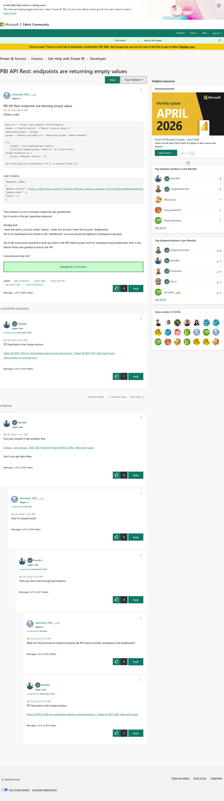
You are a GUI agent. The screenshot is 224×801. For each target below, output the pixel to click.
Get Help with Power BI (66, 58)
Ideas (86, 24)
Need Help (40, 281)
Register (181, 32)
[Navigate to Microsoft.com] (9, 24)
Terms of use (199, 778)
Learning (129, 24)
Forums (56, 24)
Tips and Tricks (12, 284)
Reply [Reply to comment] (136, 376)
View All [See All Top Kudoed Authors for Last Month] (160, 299)
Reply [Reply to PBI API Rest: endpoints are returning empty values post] (136, 288)
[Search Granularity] (127, 40)
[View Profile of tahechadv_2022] (21, 94)
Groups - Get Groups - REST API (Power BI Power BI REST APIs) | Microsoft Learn (49, 447)
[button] (112, 79)
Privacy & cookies (180, 778)
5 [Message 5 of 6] (37, 653)
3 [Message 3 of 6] (21, 529)
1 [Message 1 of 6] (13, 292)
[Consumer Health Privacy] (44, 790)
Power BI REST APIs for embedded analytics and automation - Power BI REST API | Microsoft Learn (59, 353)
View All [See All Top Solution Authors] (160, 228)
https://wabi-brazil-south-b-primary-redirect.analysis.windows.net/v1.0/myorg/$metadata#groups (86, 189)
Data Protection (21, 281)
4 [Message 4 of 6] (29, 591)
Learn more (9, 13)
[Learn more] (166, 153)
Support (144, 24)
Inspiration (72, 24)
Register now (187, 46)
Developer (98, 58)
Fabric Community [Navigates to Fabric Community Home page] (36, 24)
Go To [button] (216, 32)
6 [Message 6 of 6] (13, 368)
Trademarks (216, 778)
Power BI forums (13, 58)
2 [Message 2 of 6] (13, 467)
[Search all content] (182, 40)
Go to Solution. (78, 266)
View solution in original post (20, 357)
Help (204, 32)
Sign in (193, 32)
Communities (101, 24)
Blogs (116, 24)
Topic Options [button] (133, 79)
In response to (17, 332)
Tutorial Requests (34, 284)
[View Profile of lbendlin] (22, 323)
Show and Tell (58, 281)
